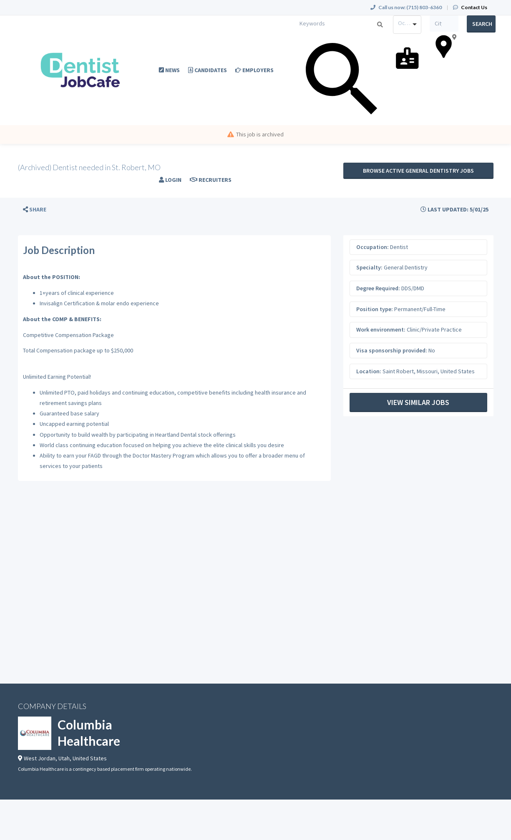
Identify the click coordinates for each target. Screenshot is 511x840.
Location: (368, 371)
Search (482, 24)
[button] (34, 209)
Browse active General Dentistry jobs (418, 170)
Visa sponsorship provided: (391, 350)
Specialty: (369, 267)
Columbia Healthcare (89, 732)
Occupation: (372, 247)
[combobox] (407, 24)
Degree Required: (378, 288)
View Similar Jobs (418, 402)
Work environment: (380, 329)
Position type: (374, 309)
